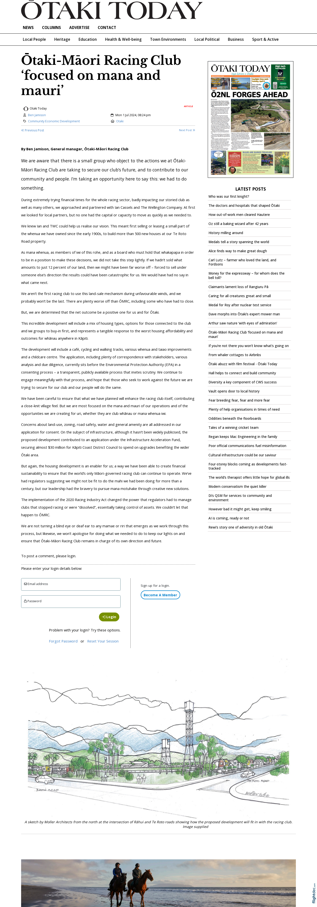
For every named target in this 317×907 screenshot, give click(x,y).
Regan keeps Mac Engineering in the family (242, 436)
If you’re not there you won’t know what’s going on (248, 346)
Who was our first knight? (228, 196)
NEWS (28, 27)
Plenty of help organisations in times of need (244, 409)
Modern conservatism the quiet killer (237, 486)
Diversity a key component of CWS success (242, 382)
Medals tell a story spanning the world (238, 242)
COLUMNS (51, 27)
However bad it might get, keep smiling (240, 509)
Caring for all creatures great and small (239, 296)
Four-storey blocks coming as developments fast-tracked (247, 466)
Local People (34, 39)
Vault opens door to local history (234, 391)
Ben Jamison (37, 115)
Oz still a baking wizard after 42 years (238, 224)
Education (88, 39)
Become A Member (160, 595)
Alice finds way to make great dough (237, 251)
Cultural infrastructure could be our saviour (242, 455)
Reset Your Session (103, 641)
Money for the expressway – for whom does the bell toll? (246, 275)
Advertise (79, 27)
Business (236, 39)
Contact (107, 27)
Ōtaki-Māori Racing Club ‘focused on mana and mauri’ (245, 334)
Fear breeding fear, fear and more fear (239, 400)
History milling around (225, 233)
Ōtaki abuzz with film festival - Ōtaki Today (242, 364)
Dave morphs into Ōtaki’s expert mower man (244, 314)
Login (109, 616)
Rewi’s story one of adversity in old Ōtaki (240, 527)
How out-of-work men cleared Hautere (239, 214)
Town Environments (168, 39)
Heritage (62, 39)
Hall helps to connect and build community (242, 373)
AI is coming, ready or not (228, 518)
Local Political (207, 39)
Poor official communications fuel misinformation (247, 446)
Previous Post (32, 130)
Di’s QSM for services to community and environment (240, 497)
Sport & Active (265, 39)
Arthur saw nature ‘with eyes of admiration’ (242, 323)
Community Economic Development (54, 121)
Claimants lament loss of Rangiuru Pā (238, 287)
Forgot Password (63, 641)
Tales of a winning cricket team (233, 427)
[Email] (71, 584)
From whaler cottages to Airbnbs (234, 355)
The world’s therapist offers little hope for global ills (249, 477)
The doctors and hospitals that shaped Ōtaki (244, 205)
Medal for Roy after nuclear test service (239, 305)
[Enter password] (71, 601)
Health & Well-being (123, 39)
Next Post (187, 130)
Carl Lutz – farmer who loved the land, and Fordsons (242, 262)
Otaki (120, 121)
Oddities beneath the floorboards (234, 418)
